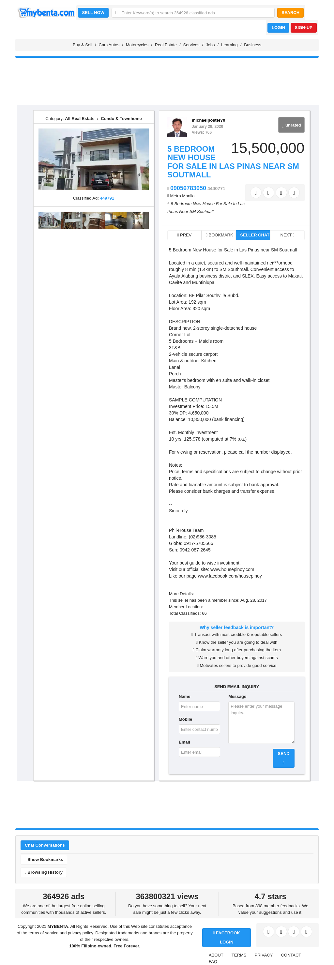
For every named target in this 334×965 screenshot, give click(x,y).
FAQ (213, 961)
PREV (184, 235)
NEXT (288, 235)
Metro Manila (182, 195)
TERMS (239, 955)
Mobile (185, 719)
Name (184, 696)
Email (184, 742)
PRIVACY (263, 955)
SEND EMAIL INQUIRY (236, 686)
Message (237, 696)
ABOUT (216, 955)
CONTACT (291, 955)
